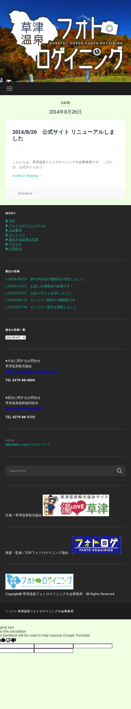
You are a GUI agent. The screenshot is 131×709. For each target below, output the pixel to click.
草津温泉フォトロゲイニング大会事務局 (45, 611)
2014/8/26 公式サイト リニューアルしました (63, 135)
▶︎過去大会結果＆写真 (22, 240)
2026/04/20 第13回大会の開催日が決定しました (46, 279)
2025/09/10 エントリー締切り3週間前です (41, 300)
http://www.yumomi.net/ (24, 408)
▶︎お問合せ (13, 249)
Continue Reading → (27, 176)
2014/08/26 (25, 193)
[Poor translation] (11, 640)
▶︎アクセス (13, 244)
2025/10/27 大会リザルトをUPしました (39, 293)
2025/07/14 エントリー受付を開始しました (42, 307)
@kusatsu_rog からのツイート (28, 444)
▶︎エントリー (15, 235)
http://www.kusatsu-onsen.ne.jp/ (31, 371)
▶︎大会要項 (13, 230)
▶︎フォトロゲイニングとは (25, 226)
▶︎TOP (10, 221)
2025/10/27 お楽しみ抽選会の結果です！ (40, 286)
